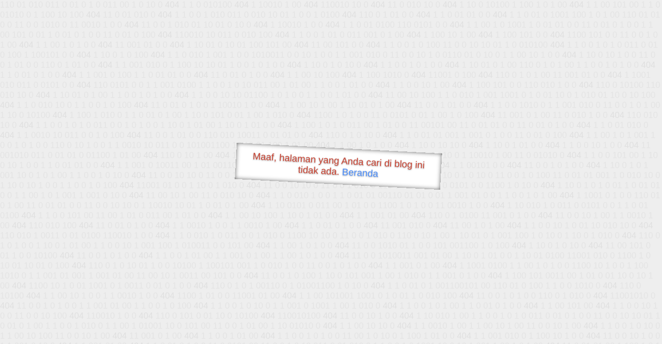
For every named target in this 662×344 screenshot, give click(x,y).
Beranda (360, 172)
